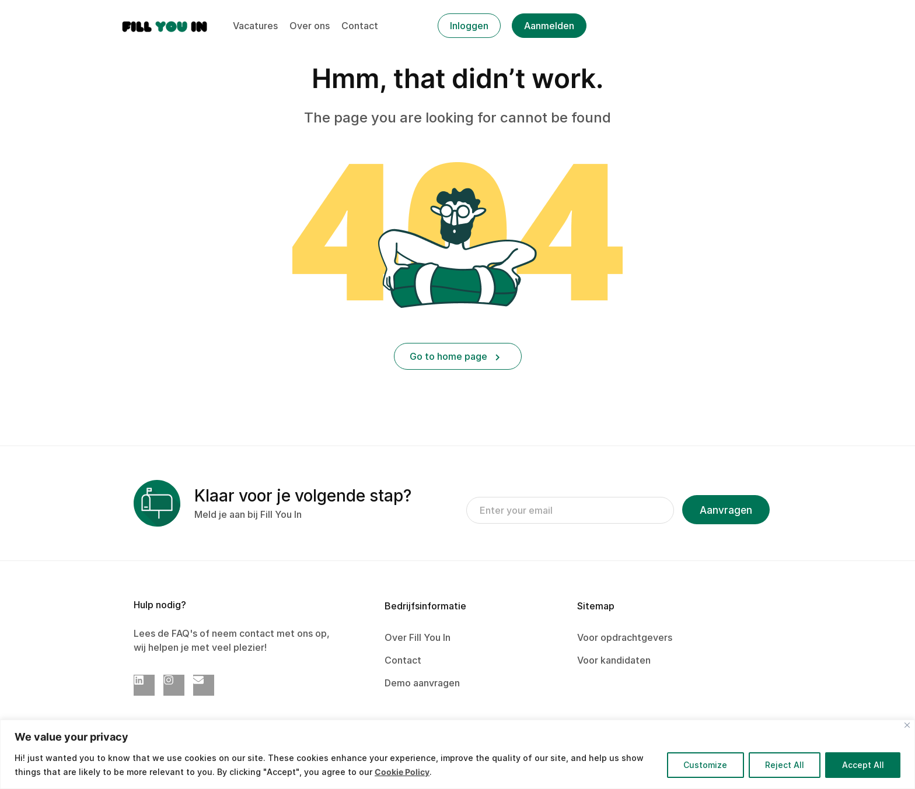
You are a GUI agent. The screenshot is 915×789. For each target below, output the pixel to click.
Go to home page (455, 356)
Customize (703, 765)
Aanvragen (726, 510)
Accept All (862, 765)
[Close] (907, 725)
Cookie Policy (402, 772)
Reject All (783, 765)
